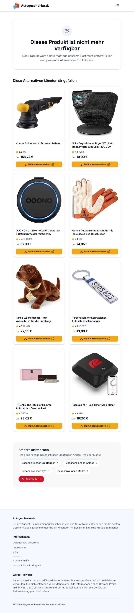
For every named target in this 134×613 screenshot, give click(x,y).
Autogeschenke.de (24, 518)
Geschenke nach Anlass (82, 462)
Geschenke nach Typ (36, 470)
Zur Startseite (31, 478)
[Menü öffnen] (118, 5)
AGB (15, 552)
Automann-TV (21, 560)
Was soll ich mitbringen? (27, 565)
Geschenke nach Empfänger (40, 462)
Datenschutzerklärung (26, 542)
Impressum (19, 547)
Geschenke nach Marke (73, 470)
